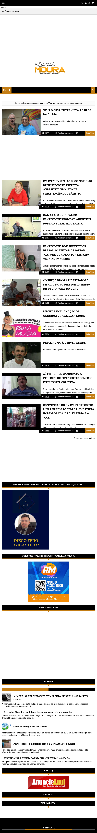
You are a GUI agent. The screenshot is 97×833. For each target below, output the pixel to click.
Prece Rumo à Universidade (63, 343)
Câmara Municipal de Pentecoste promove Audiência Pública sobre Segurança (68, 219)
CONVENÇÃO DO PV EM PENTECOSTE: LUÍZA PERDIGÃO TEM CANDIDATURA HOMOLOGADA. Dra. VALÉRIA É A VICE (68, 410)
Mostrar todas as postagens (69, 103)
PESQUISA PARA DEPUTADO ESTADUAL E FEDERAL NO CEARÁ (37, 756)
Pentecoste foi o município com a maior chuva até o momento (45, 742)
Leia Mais (90, 133)
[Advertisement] (48, 36)
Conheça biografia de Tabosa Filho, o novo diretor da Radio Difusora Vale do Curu (65, 285)
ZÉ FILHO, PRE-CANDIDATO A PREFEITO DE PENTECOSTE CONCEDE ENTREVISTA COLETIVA (68, 379)
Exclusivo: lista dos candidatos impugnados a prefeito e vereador (38, 710)
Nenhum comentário (66, 133)
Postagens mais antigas (84, 436)
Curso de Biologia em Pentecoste (30, 724)
